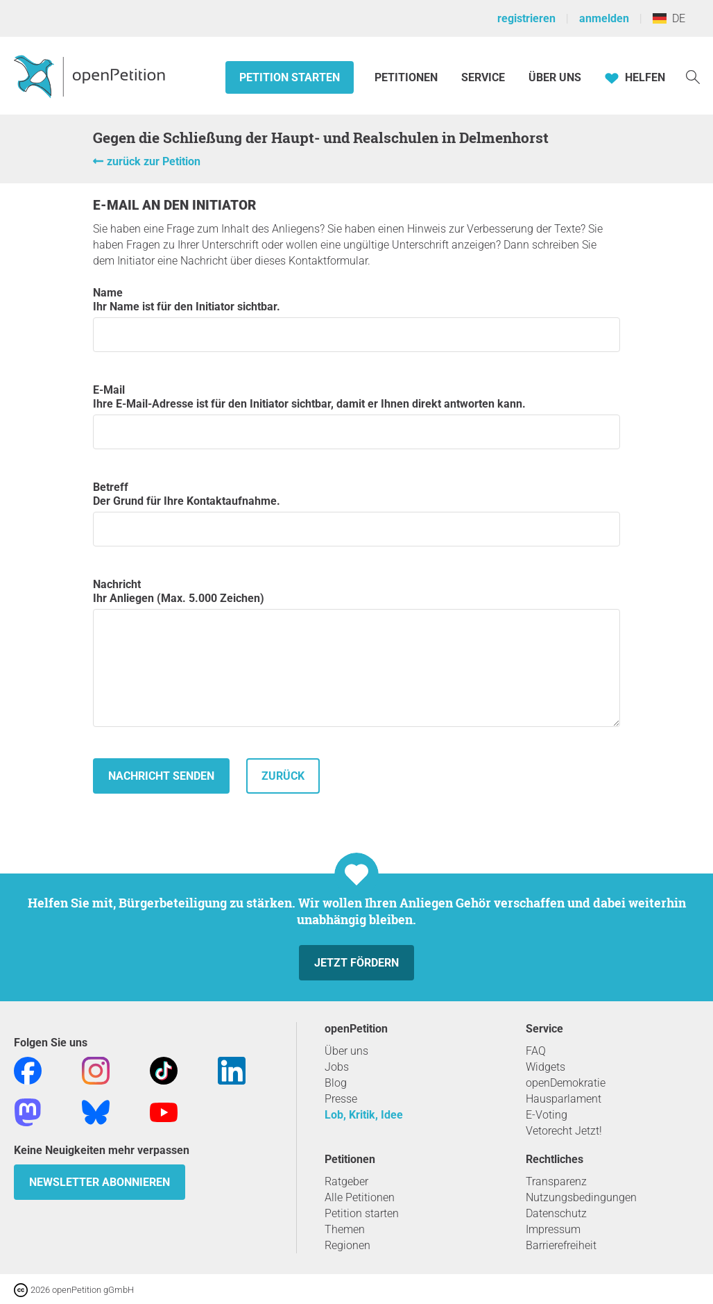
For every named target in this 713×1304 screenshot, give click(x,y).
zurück (282, 776)
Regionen (347, 1245)
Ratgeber (346, 1181)
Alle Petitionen (360, 1197)
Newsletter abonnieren (99, 1182)
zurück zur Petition (153, 161)
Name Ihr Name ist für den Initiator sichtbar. (356, 319)
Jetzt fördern (356, 962)
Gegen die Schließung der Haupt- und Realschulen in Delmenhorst (321, 137)
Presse (341, 1098)
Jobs (337, 1066)
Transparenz (556, 1181)
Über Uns (555, 77)
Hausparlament (563, 1098)
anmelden (604, 18)
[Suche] (693, 76)
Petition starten (289, 77)
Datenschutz (556, 1213)
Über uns (346, 1051)
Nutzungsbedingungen (581, 1197)
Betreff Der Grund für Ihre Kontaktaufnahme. (356, 513)
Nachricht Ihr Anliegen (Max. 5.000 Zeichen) (356, 652)
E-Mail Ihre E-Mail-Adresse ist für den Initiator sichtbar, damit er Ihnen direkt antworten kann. (356, 416)
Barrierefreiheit (561, 1245)
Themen (345, 1229)
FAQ (536, 1051)
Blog (336, 1082)
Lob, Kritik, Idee (364, 1114)
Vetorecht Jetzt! (564, 1130)
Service (483, 77)
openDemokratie (565, 1082)
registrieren (526, 18)
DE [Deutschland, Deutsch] (669, 18)
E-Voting (546, 1114)
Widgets (545, 1066)
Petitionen (407, 77)
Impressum (553, 1229)
